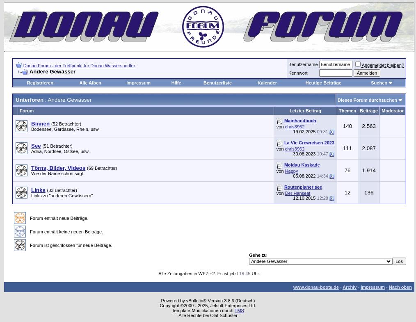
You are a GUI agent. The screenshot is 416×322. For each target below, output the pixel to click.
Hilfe (176, 82)
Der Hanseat (298, 193)
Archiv (350, 287)
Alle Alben (90, 82)
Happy (291, 171)
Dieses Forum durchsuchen (367, 100)
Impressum (138, 82)
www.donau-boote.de (316, 287)
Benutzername (303, 64)
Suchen (379, 82)
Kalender (267, 82)
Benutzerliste (217, 82)
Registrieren (40, 82)
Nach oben (400, 287)
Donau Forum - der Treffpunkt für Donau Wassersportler (79, 65)
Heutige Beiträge (323, 82)
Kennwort (297, 73)
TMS (239, 310)
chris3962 (295, 126)
